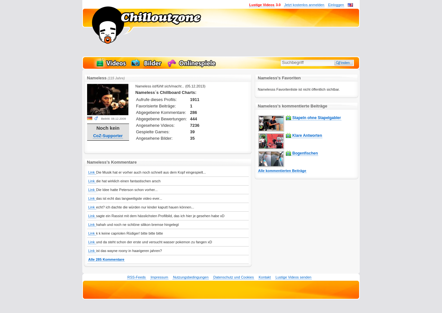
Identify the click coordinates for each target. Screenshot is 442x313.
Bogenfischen (305, 153)
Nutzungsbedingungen (190, 277)
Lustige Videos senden (293, 277)
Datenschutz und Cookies (233, 277)
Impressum (159, 277)
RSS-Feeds (136, 277)
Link (92, 172)
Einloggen (336, 5)
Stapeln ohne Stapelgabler (316, 118)
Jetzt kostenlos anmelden (304, 5)
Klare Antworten (307, 135)
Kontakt (265, 277)
